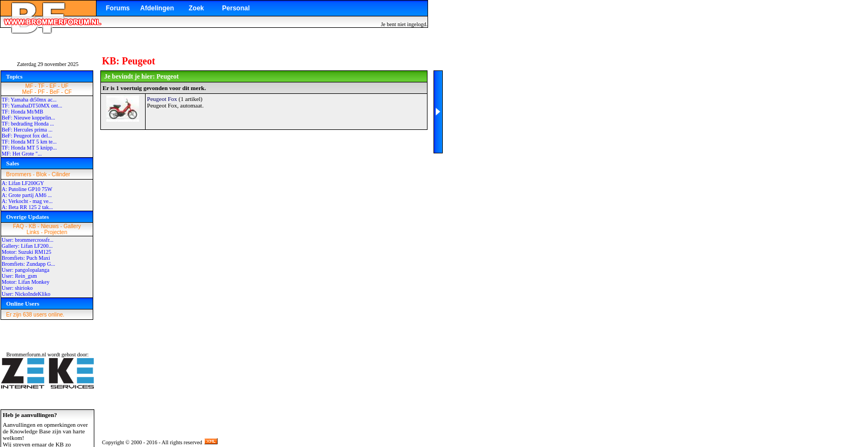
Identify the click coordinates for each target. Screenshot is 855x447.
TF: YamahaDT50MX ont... (32, 106)
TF (41, 86)
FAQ (18, 226)
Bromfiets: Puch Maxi (26, 258)
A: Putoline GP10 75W (27, 189)
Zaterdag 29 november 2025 (48, 64)
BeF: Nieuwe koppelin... (28, 118)
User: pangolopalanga (25, 270)
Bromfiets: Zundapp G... (28, 264)
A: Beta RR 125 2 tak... (27, 207)
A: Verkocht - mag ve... (27, 201)
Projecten (55, 232)
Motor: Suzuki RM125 (26, 252)
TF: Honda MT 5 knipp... (29, 148)
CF (67, 92)
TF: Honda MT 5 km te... (29, 142)
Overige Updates (27, 216)
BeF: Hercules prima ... (27, 130)
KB (32, 226)
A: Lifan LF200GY (23, 183)
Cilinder (61, 174)
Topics (14, 76)
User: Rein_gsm (19, 276)
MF (29, 86)
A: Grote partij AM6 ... (27, 195)
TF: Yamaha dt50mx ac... (29, 100)
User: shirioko (17, 288)
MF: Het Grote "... (22, 154)
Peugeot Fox (162, 99)
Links (33, 232)
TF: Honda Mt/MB (22, 112)
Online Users (22, 303)
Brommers (18, 174)
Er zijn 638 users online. (35, 315)
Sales (12, 163)
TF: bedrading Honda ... (28, 124)
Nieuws (50, 226)
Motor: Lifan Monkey (26, 282)
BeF (54, 92)
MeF (27, 92)
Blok (41, 174)
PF (41, 92)
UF (64, 86)
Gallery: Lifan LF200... (27, 246)
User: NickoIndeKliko (26, 294)
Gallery (72, 226)
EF (53, 86)
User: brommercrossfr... (27, 240)
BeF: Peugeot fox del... (27, 136)
